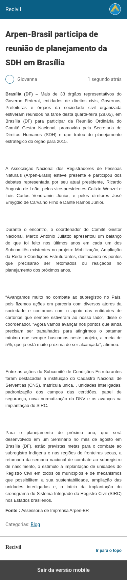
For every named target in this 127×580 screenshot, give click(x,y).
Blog (35, 524)
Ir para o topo (109, 550)
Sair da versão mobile (63, 570)
